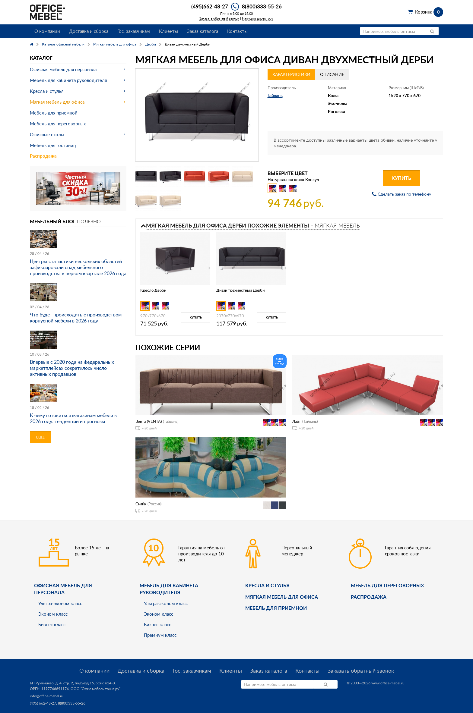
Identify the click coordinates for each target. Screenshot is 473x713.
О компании (47, 31)
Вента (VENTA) (148, 421)
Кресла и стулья (46, 91)
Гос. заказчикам (133, 31)
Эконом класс (53, 614)
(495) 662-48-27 (43, 703)
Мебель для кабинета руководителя (68, 80)
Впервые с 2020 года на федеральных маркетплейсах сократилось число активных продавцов (72, 368)
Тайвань (275, 95)
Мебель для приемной (54, 113)
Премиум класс (160, 635)
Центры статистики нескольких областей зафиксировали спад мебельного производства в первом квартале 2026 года (78, 267)
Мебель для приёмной (276, 608)
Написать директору (257, 18)
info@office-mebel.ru (46, 696)
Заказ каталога (202, 31)
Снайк (140, 504)
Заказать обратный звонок (219, 18)
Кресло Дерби (153, 290)
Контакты (237, 31)
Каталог (41, 57)
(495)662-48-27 (209, 6)
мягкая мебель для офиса (281, 596)
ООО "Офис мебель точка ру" (95, 688)
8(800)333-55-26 (262, 6)
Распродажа (43, 156)
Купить (401, 177)
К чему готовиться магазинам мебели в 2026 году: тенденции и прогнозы (73, 418)
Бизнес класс (51, 624)
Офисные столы (47, 134)
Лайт (296, 421)
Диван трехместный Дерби (240, 290)
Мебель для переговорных (58, 124)
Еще (40, 437)
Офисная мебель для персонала (63, 69)
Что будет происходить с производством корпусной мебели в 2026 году (76, 317)
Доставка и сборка (88, 31)
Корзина (429, 12)
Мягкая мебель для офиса (57, 102)
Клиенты (168, 31)
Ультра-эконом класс (60, 603)
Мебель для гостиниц (53, 145)
